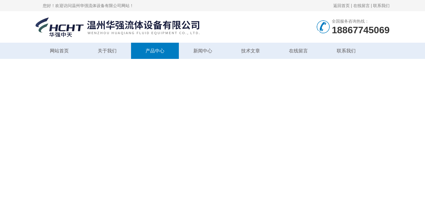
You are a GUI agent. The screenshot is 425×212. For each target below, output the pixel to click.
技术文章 (250, 50)
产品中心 (155, 50)
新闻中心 (202, 50)
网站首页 (59, 50)
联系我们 (381, 5)
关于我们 (107, 50)
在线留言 (361, 5)
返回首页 (341, 5)
